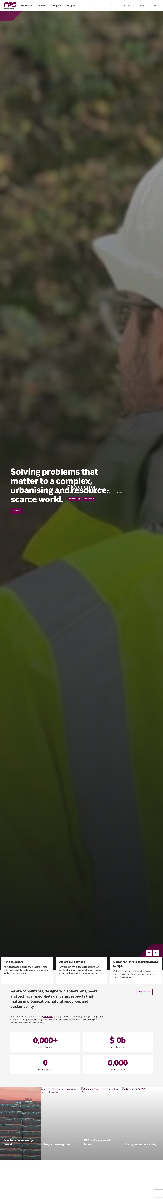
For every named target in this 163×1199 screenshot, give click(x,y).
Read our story (144, 992)
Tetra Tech (47, 1016)
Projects (56, 5)
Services (26, 5)
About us (16, 511)
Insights (70, 5)
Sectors (42, 5)
